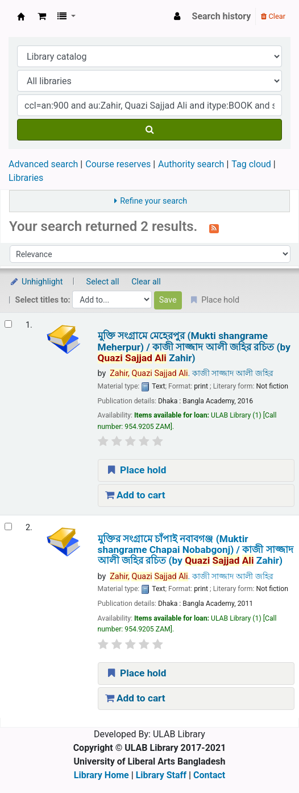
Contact (209, 775)
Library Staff (161, 775)
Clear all (146, 282)
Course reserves (118, 164)
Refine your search (153, 201)
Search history (221, 16)
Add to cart (135, 495)
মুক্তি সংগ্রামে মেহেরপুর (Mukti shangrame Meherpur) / (194, 347)
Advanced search (43, 164)
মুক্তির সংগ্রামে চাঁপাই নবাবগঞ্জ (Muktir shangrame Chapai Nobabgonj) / (195, 550)
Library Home (101, 775)
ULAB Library (21, 16)
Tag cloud (251, 164)
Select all (102, 282)
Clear (273, 16)
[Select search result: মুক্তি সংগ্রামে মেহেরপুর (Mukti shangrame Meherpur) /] (8, 324)
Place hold (136, 470)
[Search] (149, 130)
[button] (42, 16)
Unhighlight (36, 282)
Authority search (191, 164)
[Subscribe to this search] (214, 227)
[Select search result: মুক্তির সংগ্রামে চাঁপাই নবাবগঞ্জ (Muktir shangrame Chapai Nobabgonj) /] (8, 526)
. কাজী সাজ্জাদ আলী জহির (191, 373)
